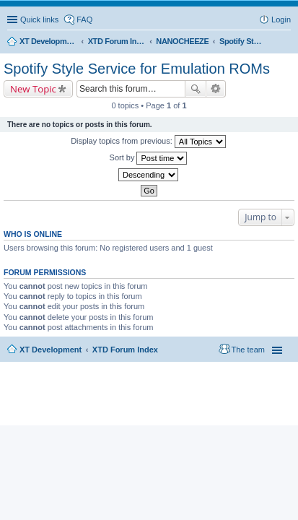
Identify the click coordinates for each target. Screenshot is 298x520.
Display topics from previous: (148, 141)
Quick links (39, 19)
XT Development (50, 349)
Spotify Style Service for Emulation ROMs (137, 69)
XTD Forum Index (125, 349)
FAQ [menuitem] (84, 19)
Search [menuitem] (285, 42)
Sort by (149, 158)
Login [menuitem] (281, 19)
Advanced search (216, 89)
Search (195, 89)
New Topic (33, 88)
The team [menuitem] (248, 349)
